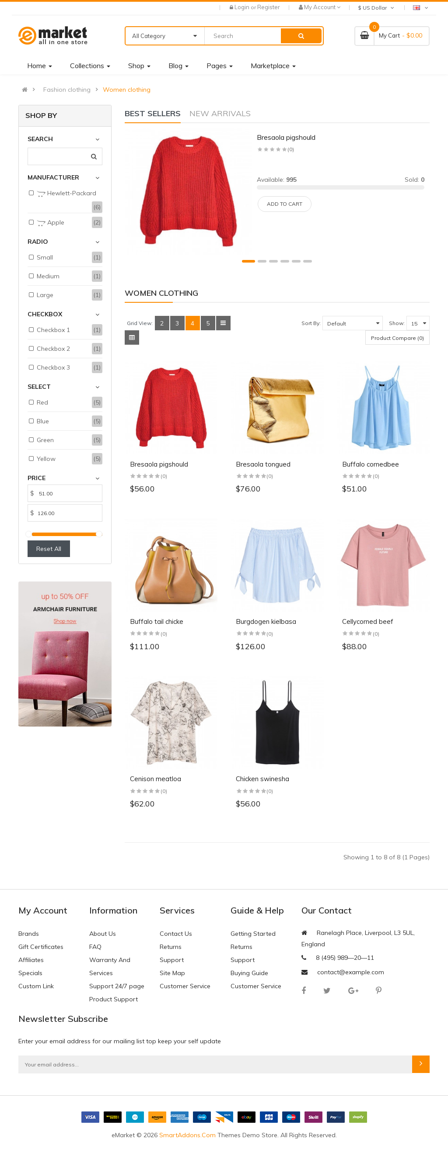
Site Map (172, 973)
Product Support (113, 999)
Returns (171, 947)
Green (45, 440)
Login (242, 6)
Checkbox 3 (53, 367)
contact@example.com (350, 972)
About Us (102, 934)
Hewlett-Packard (66, 193)
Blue (43, 421)
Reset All (48, 549)
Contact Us (176, 934)
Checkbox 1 (53, 330)
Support (172, 960)
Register (268, 6)
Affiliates (31, 960)
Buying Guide (249, 973)
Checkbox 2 (53, 349)
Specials (30, 973)
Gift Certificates (40, 947)
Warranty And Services (109, 966)
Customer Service (185, 986)
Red (42, 402)
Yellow (46, 459)
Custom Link (36, 986)
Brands (28, 934)
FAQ (95, 947)
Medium (48, 276)
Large (45, 295)
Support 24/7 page (116, 986)
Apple (50, 222)
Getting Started (253, 934)
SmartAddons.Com (187, 1135)
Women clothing (126, 90)
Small (45, 257)
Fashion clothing (67, 90)
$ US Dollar (377, 7)
